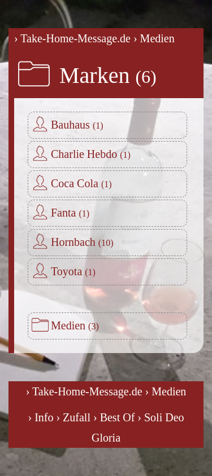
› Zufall (73, 417)
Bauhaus (77, 124)
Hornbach (82, 242)
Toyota (73, 271)
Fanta (70, 212)
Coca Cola (81, 183)
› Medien (154, 38)
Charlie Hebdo (91, 154)
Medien (75, 325)
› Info (40, 417)
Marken (108, 75)
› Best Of (114, 417)
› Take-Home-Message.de (72, 38)
